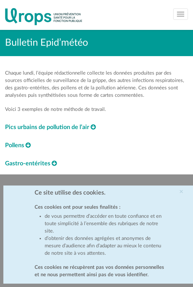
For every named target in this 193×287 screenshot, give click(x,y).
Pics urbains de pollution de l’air (50, 127)
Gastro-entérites (31, 164)
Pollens (18, 145)
